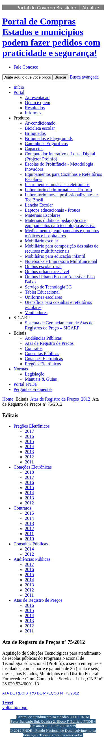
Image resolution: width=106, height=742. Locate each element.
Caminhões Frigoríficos (46, 143)
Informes (33, 112)
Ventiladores (36, 312)
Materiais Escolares (42, 215)
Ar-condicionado (40, 123)
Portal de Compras (51, 37)
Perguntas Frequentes (33, 389)
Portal (19, 92)
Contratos (33, 348)
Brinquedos (35, 133)
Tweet (7, 702)
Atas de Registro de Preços (49, 343)
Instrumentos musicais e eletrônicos (57, 184)
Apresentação (37, 97)
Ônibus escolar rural (43, 266)
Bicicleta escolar (40, 128)
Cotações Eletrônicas (44, 358)
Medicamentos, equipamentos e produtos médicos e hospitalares (62, 233)
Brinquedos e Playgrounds (49, 138)
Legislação (34, 374)
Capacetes (34, 148)
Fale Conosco (26, 67)
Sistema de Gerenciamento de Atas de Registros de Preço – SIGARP (59, 325)
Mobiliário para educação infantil (55, 256)
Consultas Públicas (42, 353)
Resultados (35, 107)
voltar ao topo (14, 707)
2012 (85, 399)
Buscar (60, 77)
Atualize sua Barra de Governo (57, 11)
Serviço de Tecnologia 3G (48, 287)
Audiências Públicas (43, 338)
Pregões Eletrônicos (43, 363)
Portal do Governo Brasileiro (46, 8)
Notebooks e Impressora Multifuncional (61, 261)
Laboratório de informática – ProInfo (58, 189)
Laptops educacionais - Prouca (52, 210)
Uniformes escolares (43, 297)
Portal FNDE (25, 384)
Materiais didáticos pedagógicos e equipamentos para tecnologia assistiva (60, 223)
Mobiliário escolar (41, 240)
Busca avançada (84, 77)
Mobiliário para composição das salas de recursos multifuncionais (61, 248)
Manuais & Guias (41, 379)
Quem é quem (37, 102)
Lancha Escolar (39, 205)
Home (7, 399)
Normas (21, 368)
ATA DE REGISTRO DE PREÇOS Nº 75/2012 (40, 693)
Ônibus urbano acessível (47, 271)
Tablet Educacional (42, 292)
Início (19, 87)
